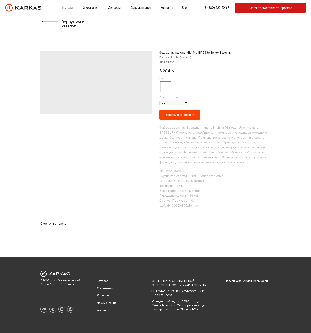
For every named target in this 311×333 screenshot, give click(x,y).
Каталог (67, 8)
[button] (270, 8)
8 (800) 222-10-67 (217, 8)
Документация (140, 8)
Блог (185, 8)
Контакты (167, 8)
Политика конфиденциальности (246, 281)
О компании (90, 8)
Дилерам (114, 8)
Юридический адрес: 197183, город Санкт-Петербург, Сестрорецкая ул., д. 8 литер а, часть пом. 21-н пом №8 (178, 305)
